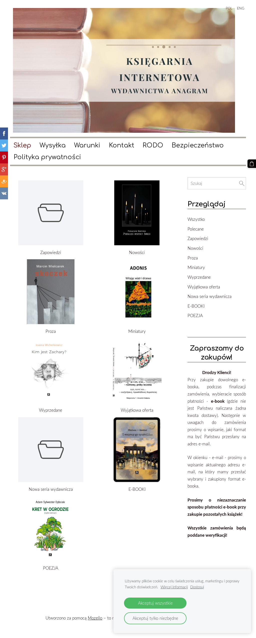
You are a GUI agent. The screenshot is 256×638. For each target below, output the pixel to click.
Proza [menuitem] (193, 258)
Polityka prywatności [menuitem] (47, 157)
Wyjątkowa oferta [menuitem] (204, 287)
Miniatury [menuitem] (196, 267)
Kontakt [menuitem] (121, 145)
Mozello (95, 618)
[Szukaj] (217, 183)
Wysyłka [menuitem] (53, 145)
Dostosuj (197, 586)
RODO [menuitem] (152, 145)
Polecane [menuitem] (196, 229)
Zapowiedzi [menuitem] (198, 238)
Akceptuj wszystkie (155, 603)
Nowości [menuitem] (195, 248)
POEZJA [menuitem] (195, 315)
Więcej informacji (174, 586)
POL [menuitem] (229, 8)
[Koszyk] (252, 163)
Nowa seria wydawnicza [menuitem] (210, 296)
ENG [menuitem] (240, 8)
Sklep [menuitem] (22, 145)
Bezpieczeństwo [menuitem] (198, 145)
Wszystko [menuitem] (196, 219)
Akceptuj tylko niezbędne (155, 618)
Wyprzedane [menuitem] (199, 277)
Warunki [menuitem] (87, 145)
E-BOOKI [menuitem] (196, 306)
